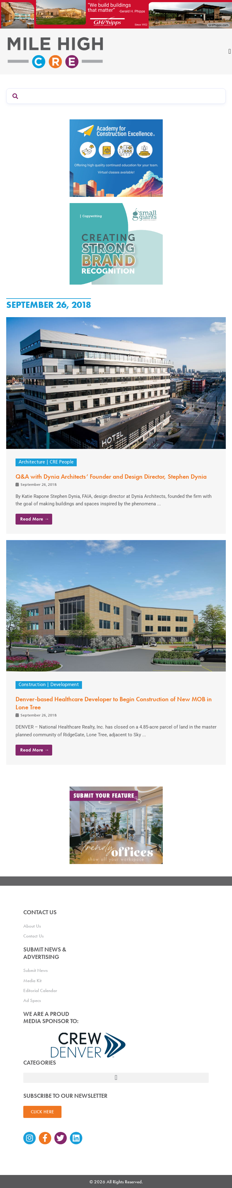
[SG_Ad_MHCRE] (116, 243)
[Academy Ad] (116, 158)
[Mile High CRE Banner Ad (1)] (116, 14)
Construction (32, 685)
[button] (116, 1078)
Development (64, 685)
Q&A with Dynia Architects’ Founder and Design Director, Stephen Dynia (111, 476)
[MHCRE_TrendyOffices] (116, 825)
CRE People (62, 462)
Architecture (32, 462)
